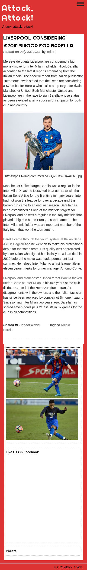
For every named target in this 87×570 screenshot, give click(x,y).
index (50, 52)
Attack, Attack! (17, 13)
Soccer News (29, 325)
